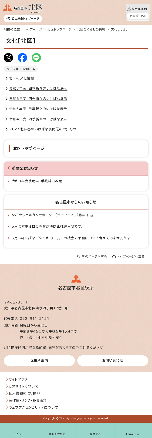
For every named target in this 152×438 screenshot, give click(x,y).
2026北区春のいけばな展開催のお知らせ (43, 129)
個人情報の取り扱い (24, 393)
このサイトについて (24, 386)
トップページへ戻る (131, 256)
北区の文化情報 (21, 78)
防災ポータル (138, 16)
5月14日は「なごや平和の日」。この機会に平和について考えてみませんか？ (71, 238)
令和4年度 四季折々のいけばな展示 (38, 119)
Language (133, 434)
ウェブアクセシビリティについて (33, 407)
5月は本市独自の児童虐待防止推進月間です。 (47, 226)
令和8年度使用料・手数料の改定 (37, 181)
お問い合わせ (112, 360)
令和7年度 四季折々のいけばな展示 (38, 88)
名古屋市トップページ (25, 18)
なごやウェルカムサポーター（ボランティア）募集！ (52, 215)
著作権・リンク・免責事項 (28, 400)
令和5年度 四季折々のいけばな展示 (38, 109)
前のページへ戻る (94, 256)
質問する (95, 434)
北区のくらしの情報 (91, 29)
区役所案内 (39, 360)
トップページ (33, 29)
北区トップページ (59, 29)
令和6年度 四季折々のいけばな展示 (38, 98)
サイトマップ (18, 379)
